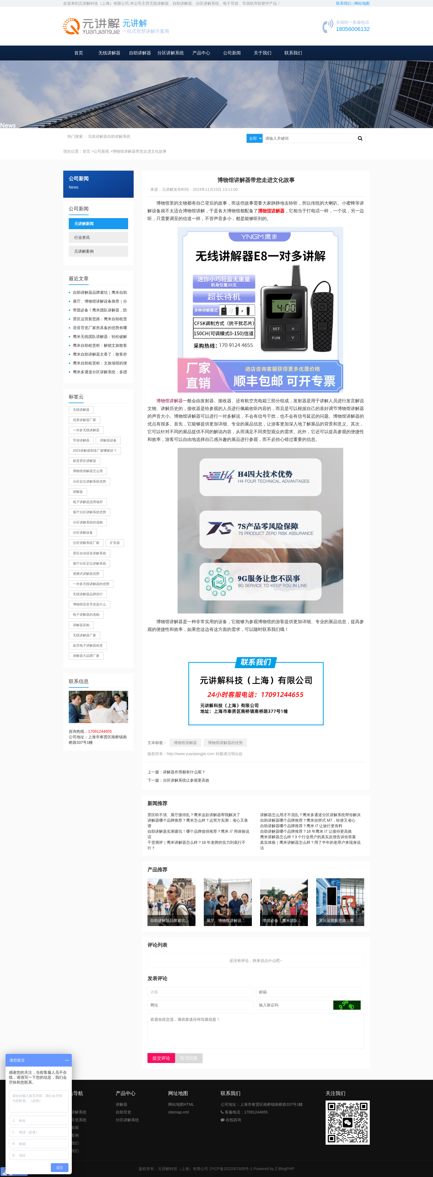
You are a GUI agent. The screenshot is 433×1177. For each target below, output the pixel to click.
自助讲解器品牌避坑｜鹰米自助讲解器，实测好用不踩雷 (98, 292)
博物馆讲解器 (169, 400)
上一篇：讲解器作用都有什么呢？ (176, 772)
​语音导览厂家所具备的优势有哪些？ (98, 328)
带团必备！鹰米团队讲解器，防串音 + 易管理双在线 (98, 310)
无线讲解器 (109, 53)
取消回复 (189, 1058)
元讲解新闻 (84, 223)
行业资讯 (82, 237)
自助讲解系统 (118, 136)
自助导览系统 (74, 1120)
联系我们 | (345, 3)
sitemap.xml (178, 1112)
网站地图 (362, 3)
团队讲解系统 (74, 1112)
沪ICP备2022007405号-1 (230, 1169)
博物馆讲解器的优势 (225, 742)
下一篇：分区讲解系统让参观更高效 (178, 780)
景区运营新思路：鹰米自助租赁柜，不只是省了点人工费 (98, 319)
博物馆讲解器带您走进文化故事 (139, 151)
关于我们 (262, 53)
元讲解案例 (84, 251)
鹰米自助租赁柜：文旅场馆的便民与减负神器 (98, 363)
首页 (78, 53)
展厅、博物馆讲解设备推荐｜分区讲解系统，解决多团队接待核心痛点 (98, 301)
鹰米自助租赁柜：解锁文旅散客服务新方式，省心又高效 (98, 345)
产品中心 (201, 53)
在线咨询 (231, 1120)
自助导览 (123, 1112)
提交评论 (161, 1058)
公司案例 (71, 1135)
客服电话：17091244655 (244, 1112)
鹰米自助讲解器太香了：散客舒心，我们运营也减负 (98, 354)
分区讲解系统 (170, 53)
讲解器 (121, 1104)
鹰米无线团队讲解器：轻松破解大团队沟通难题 (98, 337)
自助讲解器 (140, 53)
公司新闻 (232, 53)
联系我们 (293, 53)
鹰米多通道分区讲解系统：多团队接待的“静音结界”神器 (98, 372)
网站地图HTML (181, 1104)
